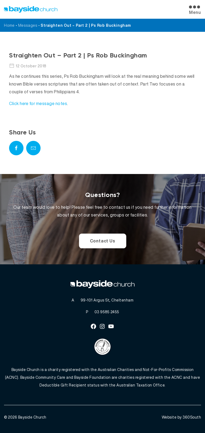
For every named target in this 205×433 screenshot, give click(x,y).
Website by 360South (181, 417)
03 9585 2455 (106, 312)
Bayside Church (32, 417)
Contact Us (102, 241)
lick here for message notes (39, 103)
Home (9, 25)
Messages (27, 25)
